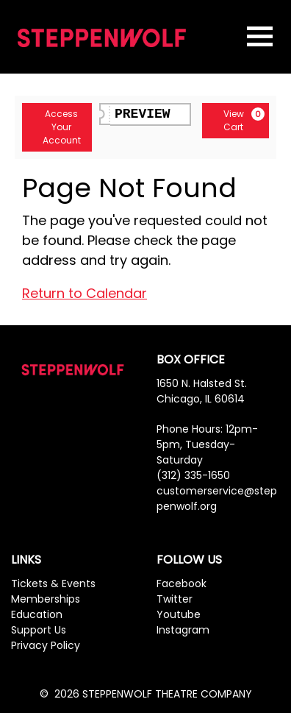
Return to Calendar (84, 293)
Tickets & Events (53, 583)
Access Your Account (55, 126)
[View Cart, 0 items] (235, 120)
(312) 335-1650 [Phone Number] (193, 475)
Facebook (181, 583)
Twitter (175, 599)
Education (36, 614)
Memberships (45, 599)
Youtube (179, 614)
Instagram (183, 629)
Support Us (38, 629)
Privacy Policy (45, 645)
